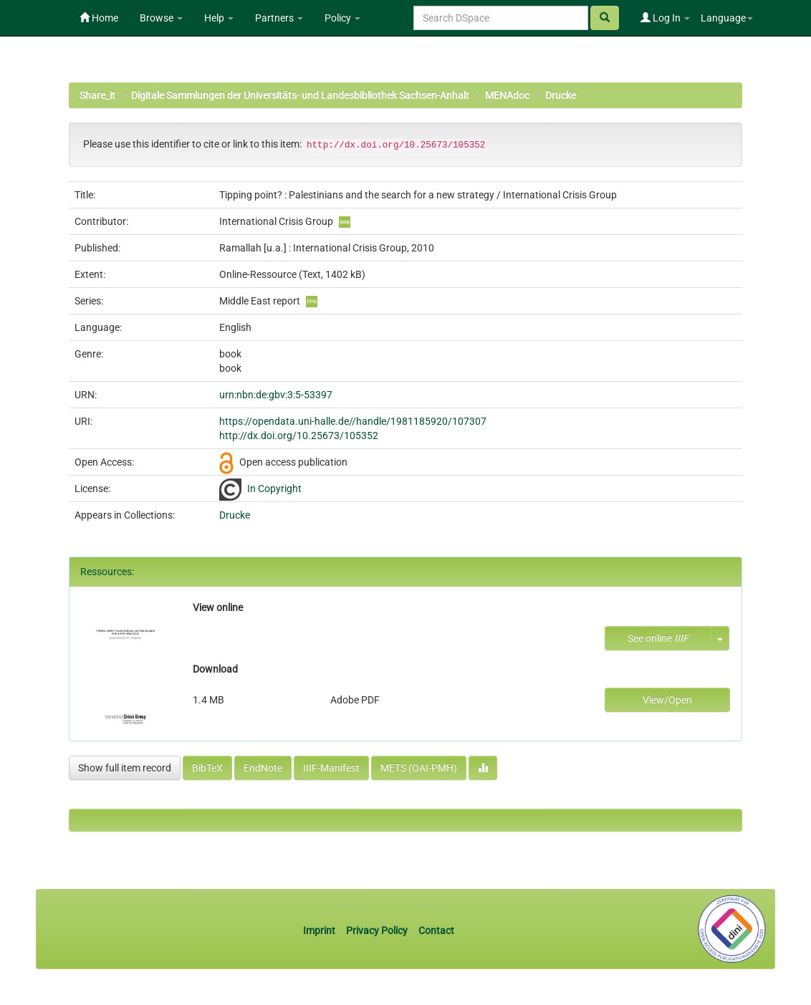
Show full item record (124, 768)
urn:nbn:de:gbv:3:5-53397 (275, 394)
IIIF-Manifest (331, 768)
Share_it (97, 95)
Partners (279, 18)
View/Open (667, 700)
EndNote (263, 768)
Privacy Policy (377, 930)
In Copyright (274, 488)
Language (727, 18)
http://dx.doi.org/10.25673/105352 (298, 435)
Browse (161, 18)
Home (99, 18)
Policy (342, 18)
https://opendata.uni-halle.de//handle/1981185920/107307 (352, 421)
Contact (436, 930)
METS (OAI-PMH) (418, 768)
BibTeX (207, 768)
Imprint (320, 930)
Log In (665, 18)
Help (219, 18)
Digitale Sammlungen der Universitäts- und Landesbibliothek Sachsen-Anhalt (300, 95)
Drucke (560, 95)
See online (658, 638)
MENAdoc (507, 95)
